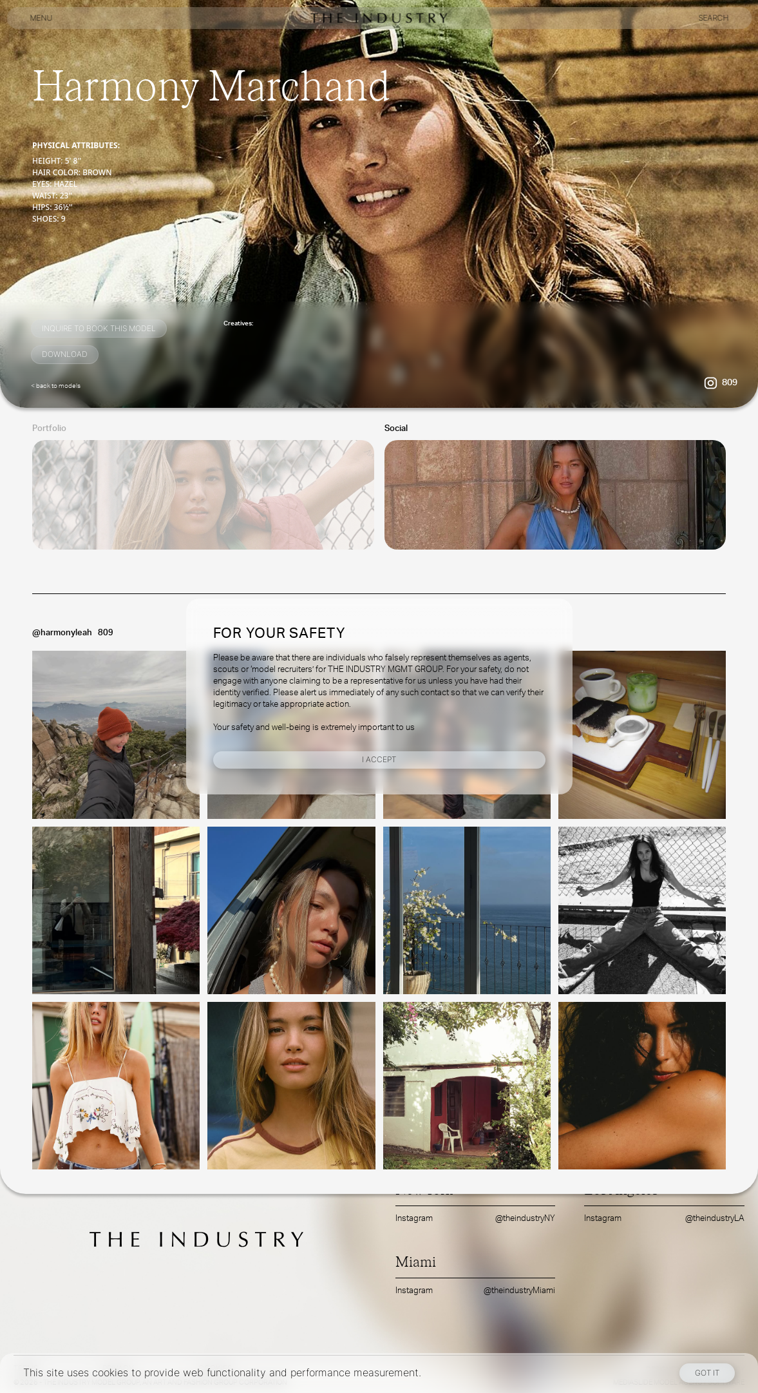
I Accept (379, 759)
